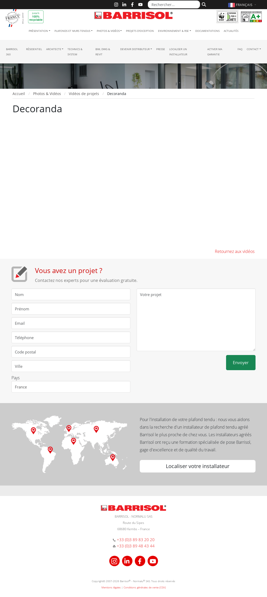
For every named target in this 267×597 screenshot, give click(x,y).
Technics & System (75, 51)
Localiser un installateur (178, 51)
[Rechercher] (203, 4)
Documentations (207, 31)
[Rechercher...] (174, 4)
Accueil (19, 93)
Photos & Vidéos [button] (108, 31)
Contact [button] (253, 49)
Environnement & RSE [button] (173, 31)
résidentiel (34, 49)
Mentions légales (111, 587)
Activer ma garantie (214, 51)
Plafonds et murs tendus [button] (72, 31)
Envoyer (241, 362)
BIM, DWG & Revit (102, 51)
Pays (15, 378)
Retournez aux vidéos (234, 251)
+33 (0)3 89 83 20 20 (136, 539)
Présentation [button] (38, 31)
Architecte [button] (53, 49)
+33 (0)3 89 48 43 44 (136, 545)
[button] (243, 5)
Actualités (231, 31)
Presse (160, 49)
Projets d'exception (140, 31)
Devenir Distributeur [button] (135, 49)
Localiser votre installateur (197, 466)
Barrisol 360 (12, 51)
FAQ (240, 49)
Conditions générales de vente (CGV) (145, 587)
